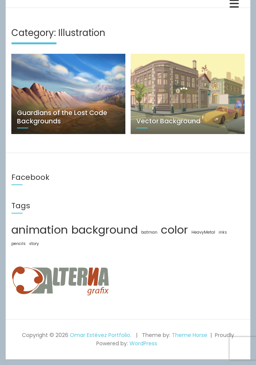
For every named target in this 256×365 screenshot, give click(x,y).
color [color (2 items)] (174, 229)
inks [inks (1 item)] (223, 232)
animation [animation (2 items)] (39, 229)
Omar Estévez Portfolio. (100, 335)
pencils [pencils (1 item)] (18, 243)
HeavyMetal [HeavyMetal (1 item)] (203, 232)
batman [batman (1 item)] (149, 232)
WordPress (143, 343)
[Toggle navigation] (234, 4)
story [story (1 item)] (34, 243)
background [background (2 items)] (104, 229)
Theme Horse (189, 335)
